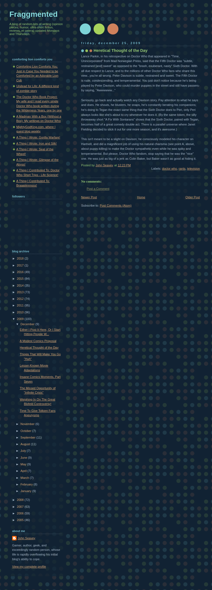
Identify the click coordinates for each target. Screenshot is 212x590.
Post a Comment (98, 188)
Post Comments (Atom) (116, 205)
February (26, 484)
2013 (21, 292)
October (26, 431)
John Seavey (26, 538)
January (26, 491)
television (193, 168)
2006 (21, 513)
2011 (21, 305)
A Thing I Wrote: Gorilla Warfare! (38, 137)
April (23, 470)
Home (141, 197)
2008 (21, 499)
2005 (21, 520)
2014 (21, 285)
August (25, 444)
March (25, 477)
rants (182, 168)
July (23, 450)
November (27, 424)
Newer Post (89, 197)
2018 (21, 258)
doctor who (169, 168)
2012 (21, 298)
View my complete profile (29, 566)
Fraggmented (33, 14)
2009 (21, 319)
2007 (21, 506)
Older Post (193, 197)
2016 (21, 272)
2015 (21, 278)
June (24, 457)
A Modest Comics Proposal (38, 341)
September (28, 437)
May (23, 464)
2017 (21, 265)
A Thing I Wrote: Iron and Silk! (36, 143)
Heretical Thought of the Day (39, 347)
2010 (21, 312)
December (27, 324)
